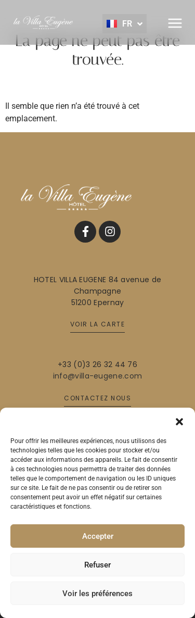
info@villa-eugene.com (97, 376)
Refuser (97, 565)
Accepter (97, 536)
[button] (179, 420)
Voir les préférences (97, 593)
